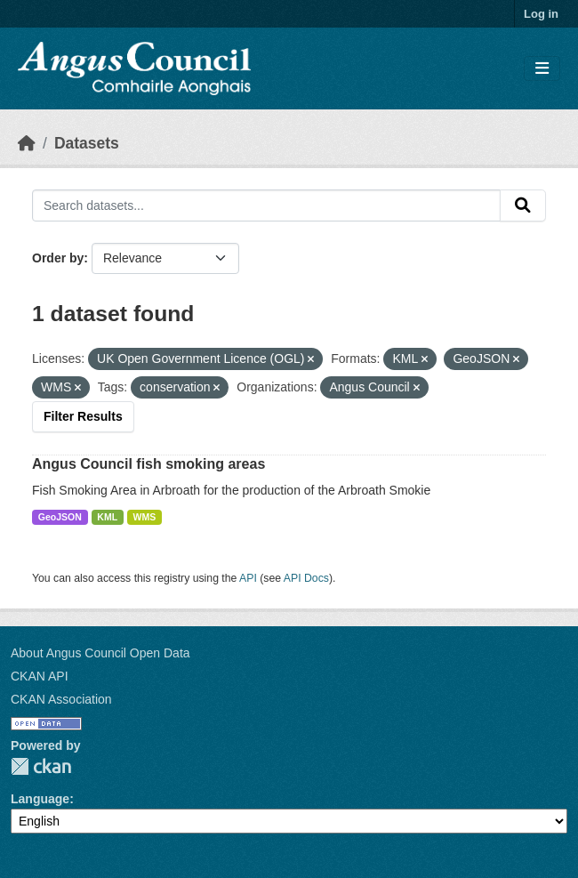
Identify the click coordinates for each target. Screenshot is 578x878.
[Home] (27, 143)
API (248, 578)
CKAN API (39, 676)
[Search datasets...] (266, 205)
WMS (145, 516)
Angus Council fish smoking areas (148, 463)
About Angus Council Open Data (100, 653)
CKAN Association (61, 699)
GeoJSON (60, 516)
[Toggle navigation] (542, 69)
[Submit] (523, 205)
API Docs (306, 578)
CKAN (41, 766)
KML (107, 516)
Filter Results (83, 416)
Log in (541, 13)
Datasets (86, 143)
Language (40, 799)
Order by (58, 258)
